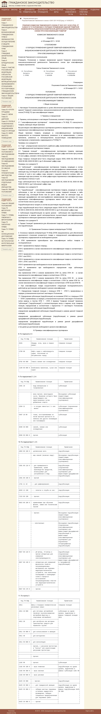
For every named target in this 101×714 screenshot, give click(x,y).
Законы (14, 10)
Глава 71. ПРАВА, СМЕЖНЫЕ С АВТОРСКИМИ (7, 217)
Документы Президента (43, 11)
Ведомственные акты (56, 11)
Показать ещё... (7, 101)
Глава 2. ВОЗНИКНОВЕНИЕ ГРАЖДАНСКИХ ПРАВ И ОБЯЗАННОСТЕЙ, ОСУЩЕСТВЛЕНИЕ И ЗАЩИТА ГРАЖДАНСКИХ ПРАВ (8, 39)
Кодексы (5, 10)
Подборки (94, 10)
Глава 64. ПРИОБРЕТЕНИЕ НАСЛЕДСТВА (7, 173)
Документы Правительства (29, 11)
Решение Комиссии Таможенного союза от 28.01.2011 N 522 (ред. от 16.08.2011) (48, 20)
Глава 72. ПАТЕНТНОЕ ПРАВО (5, 224)
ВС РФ (20, 11)
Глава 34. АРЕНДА (8, 131)
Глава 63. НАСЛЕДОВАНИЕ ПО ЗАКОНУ (7, 166)
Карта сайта (90, 711)
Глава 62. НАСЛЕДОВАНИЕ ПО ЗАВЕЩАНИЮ (7, 159)
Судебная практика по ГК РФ (83, 12)
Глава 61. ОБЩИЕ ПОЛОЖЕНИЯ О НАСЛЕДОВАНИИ (7, 152)
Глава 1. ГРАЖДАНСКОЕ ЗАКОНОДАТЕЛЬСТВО (9, 25)
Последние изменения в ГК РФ (70, 12)
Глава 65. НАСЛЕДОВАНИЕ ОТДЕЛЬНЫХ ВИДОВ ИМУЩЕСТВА (7, 182)
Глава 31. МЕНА (7, 114)
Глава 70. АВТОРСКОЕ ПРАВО (5, 210)
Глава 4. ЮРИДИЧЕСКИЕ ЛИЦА (7, 63)
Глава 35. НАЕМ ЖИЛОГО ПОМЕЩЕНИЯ (7, 135)
